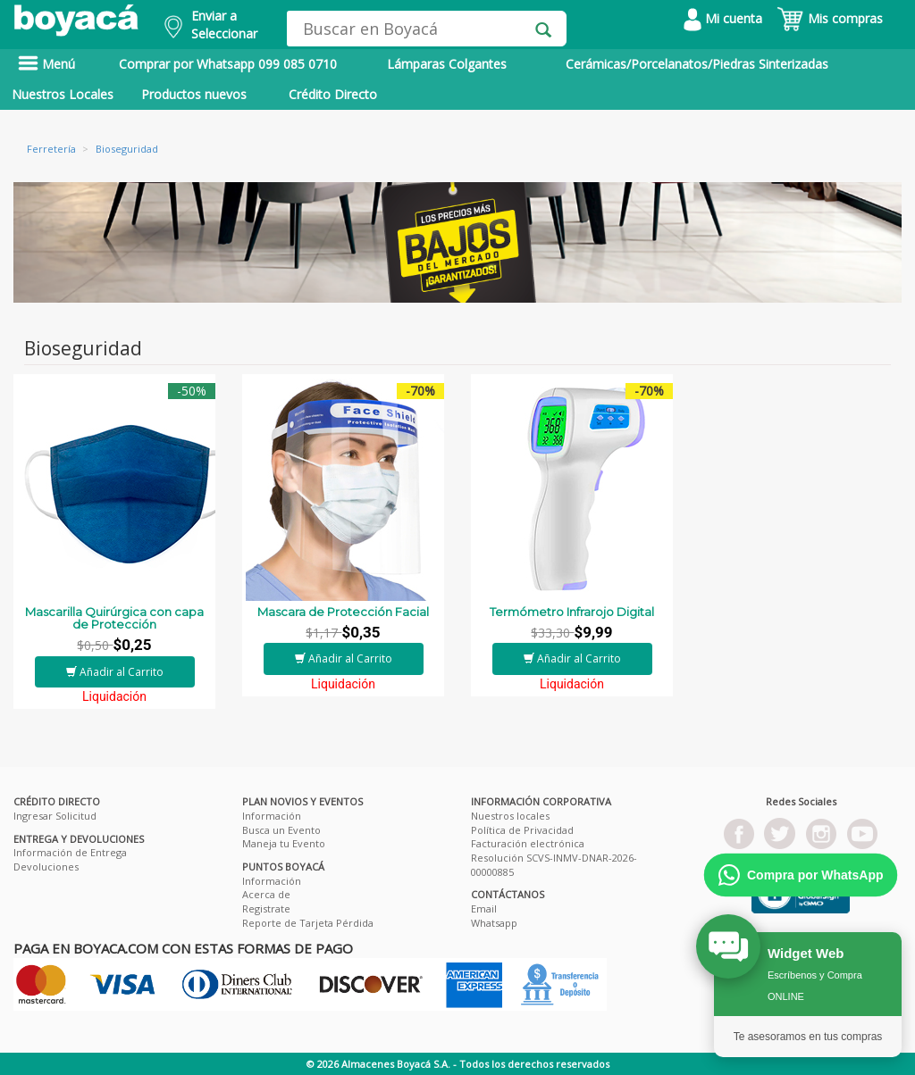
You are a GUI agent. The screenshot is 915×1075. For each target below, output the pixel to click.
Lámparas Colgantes (447, 63)
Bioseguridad (127, 148)
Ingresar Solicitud (55, 815)
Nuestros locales (510, 815)
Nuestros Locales (62, 94)
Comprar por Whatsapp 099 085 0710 (228, 63)
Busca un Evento (281, 830)
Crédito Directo (333, 94)
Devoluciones (46, 866)
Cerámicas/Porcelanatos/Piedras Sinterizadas (697, 63)
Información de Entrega (70, 852)
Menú (46, 63)
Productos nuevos (194, 94)
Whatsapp (494, 922)
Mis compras (829, 18)
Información (271, 815)
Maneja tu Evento (283, 843)
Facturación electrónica (527, 843)
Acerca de (266, 894)
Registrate (266, 908)
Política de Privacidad (522, 830)
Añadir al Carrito (115, 671)
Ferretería (51, 148)
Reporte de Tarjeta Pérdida (308, 922)
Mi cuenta (723, 18)
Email (484, 908)
